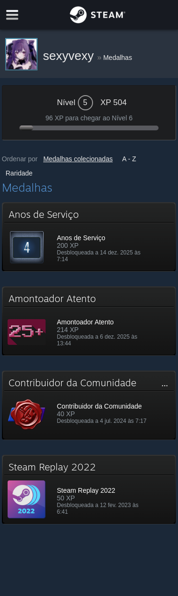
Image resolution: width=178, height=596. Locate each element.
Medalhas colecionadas (77, 159)
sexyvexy (70, 56)
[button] (89, 237)
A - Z (129, 159)
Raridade (19, 173)
